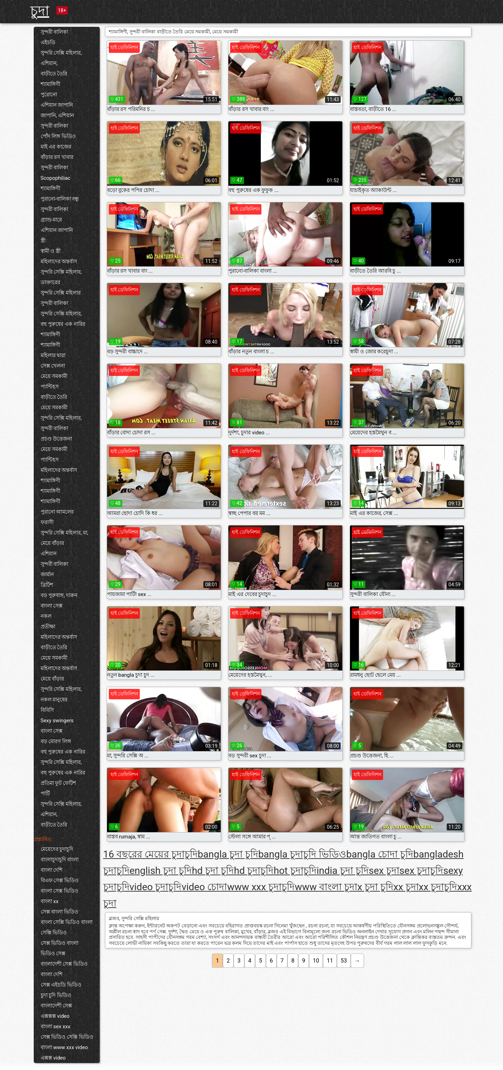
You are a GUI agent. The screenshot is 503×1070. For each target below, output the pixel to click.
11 (330, 960)
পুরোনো (49, 94)
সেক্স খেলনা (53, 366)
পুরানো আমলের (57, 512)
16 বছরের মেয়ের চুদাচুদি (150, 854)
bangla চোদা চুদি (379, 854)
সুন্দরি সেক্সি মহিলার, (61, 272)
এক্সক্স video (53, 1058)
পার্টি (45, 793)
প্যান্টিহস (50, 387)
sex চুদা (384, 870)
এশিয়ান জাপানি (57, 105)
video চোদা (204, 887)
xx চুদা (406, 887)
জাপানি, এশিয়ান (57, 115)
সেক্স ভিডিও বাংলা (59, 943)
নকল (46, 616)
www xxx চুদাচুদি (261, 887)
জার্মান (47, 574)
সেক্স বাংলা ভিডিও (59, 912)
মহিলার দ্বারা (53, 355)
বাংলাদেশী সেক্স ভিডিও (64, 964)
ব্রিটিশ (47, 585)
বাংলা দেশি (52, 870)
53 (344, 960)
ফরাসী (47, 522)
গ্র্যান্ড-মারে (51, 220)
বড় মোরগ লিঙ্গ (56, 741)
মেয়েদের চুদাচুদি (57, 849)
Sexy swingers (57, 720)
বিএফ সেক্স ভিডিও (60, 880)
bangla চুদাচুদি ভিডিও (302, 854)
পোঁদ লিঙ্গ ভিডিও (58, 136)
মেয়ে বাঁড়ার (52, 543)
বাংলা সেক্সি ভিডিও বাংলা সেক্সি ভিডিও (66, 927)
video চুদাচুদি (156, 887)
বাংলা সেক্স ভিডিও (59, 891)
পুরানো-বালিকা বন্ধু (60, 199)
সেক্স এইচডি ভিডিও (61, 985)
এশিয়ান (49, 553)
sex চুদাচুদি (421, 870)
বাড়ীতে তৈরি (54, 74)
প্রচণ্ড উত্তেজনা (56, 439)
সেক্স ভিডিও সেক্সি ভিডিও (67, 1037)
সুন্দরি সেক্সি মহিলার (61, 293)
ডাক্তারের (50, 282)
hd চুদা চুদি (213, 870)
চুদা (39, 11)
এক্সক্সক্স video (55, 1016)
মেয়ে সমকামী (54, 376)
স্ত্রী (43, 241)
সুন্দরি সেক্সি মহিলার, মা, (64, 533)
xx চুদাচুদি (438, 887)
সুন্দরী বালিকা (54, 32)
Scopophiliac (56, 178)
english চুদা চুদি (161, 870)
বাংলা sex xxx (56, 1026)
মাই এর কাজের (56, 147)
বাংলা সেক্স (52, 606)
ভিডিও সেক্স (53, 953)
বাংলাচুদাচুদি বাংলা (60, 859)
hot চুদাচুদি (295, 870)
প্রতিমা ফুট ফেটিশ (58, 783)
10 (316, 960)
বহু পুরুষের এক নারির (63, 324)
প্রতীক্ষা (48, 627)
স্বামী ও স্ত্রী (50, 251)
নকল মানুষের (54, 700)
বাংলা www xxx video (64, 1047)
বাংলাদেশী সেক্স (56, 1006)
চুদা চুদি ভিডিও (56, 995)
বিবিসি (47, 710)
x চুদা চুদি (375, 887)
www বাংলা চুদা (326, 887)
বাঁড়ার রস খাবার (57, 157)
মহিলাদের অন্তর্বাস (59, 261)
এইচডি (48, 42)
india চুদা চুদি (343, 870)
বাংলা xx (50, 901)
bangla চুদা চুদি (228, 854)
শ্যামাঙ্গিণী (50, 84)
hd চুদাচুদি (254, 870)
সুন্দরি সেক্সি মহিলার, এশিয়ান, (61, 58)
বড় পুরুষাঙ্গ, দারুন (59, 595)
